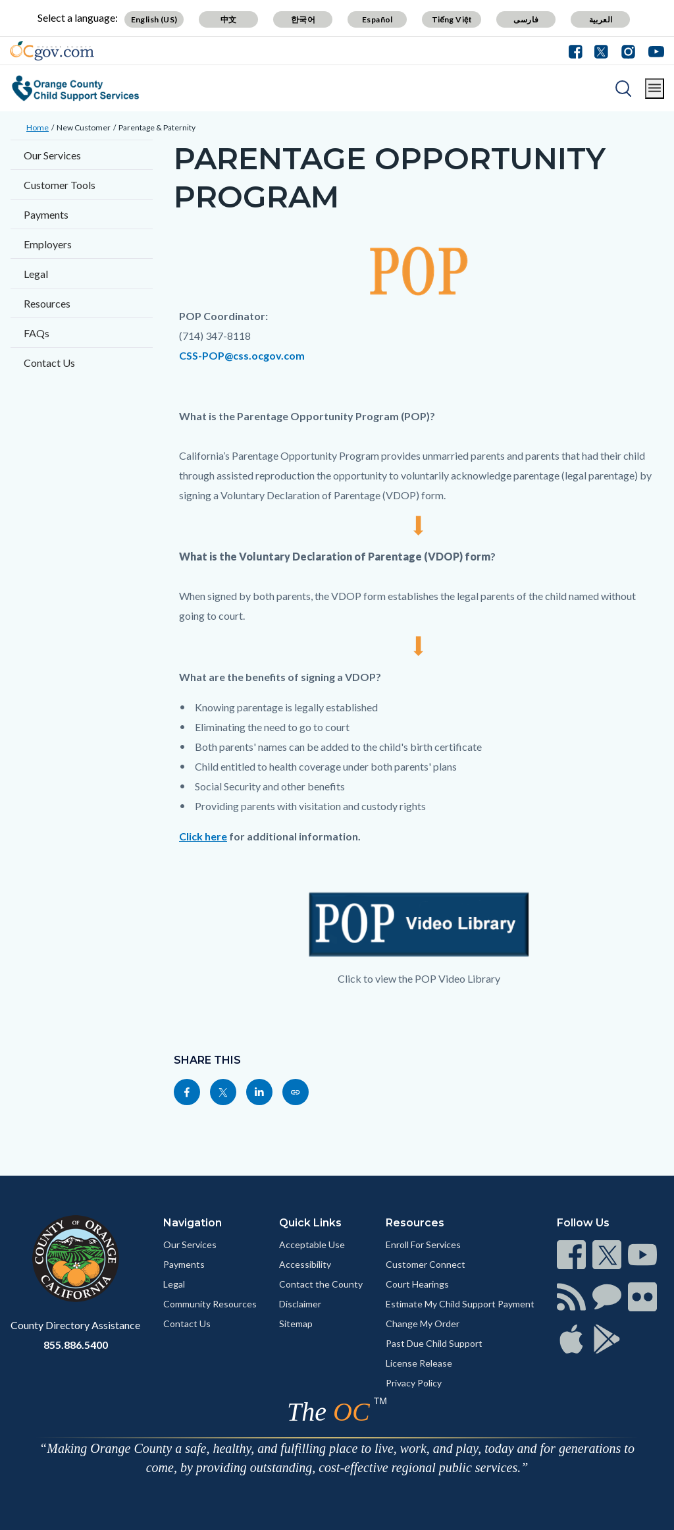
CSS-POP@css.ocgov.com (242, 355)
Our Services (52, 155)
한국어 (303, 19)
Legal (36, 273)
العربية (601, 19)
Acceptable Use (312, 1244)
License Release (419, 1363)
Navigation (192, 1222)
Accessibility (305, 1264)
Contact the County (321, 1284)
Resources (47, 303)
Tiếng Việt (452, 19)
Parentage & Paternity (156, 127)
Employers (48, 244)
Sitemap (296, 1323)
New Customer (84, 127)
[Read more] (52, 51)
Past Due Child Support (434, 1343)
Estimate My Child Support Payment (460, 1303)
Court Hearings (417, 1284)
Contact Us (49, 362)
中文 (228, 19)
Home (37, 127)
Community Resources (210, 1303)
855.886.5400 (75, 1344)
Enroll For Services (423, 1244)
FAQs (36, 333)
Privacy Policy (414, 1382)
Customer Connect (425, 1264)
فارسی (525, 19)
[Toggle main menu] (654, 88)
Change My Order (422, 1323)
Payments (46, 214)
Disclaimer (300, 1303)
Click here (203, 836)
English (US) (154, 19)
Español (377, 19)
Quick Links (310, 1222)
